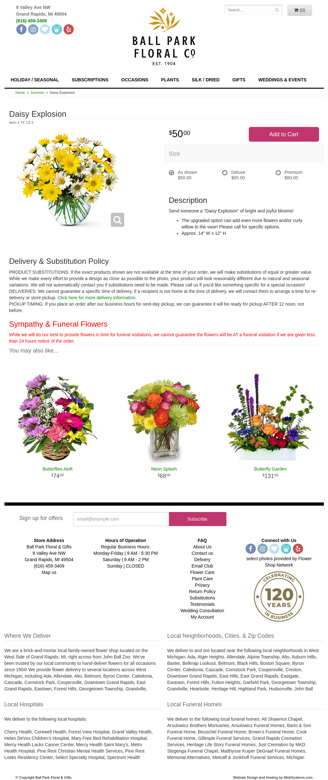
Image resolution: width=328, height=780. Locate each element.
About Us (202, 546)
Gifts (238, 79)
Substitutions (202, 597)
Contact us (202, 553)
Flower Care (202, 572)
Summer (37, 92)
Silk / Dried (205, 79)
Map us (49, 572)
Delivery (202, 559)
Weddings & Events (282, 79)
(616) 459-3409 (31, 20)
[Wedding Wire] (57, 29)
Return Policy (202, 591)
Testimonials (202, 604)
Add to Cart (283, 134)
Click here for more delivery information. (96, 297)
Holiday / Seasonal (35, 79)
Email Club (202, 565)
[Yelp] (69, 29)
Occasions (135, 79)
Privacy (202, 585)
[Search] (277, 10)
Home (20, 92)
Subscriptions (90, 79)
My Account (202, 617)
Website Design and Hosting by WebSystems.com (273, 777)
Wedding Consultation (202, 610)
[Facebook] (21, 29)
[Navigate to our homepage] (164, 35)
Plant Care (202, 578)
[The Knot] (45, 29)
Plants (170, 79)
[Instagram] (33, 29)
